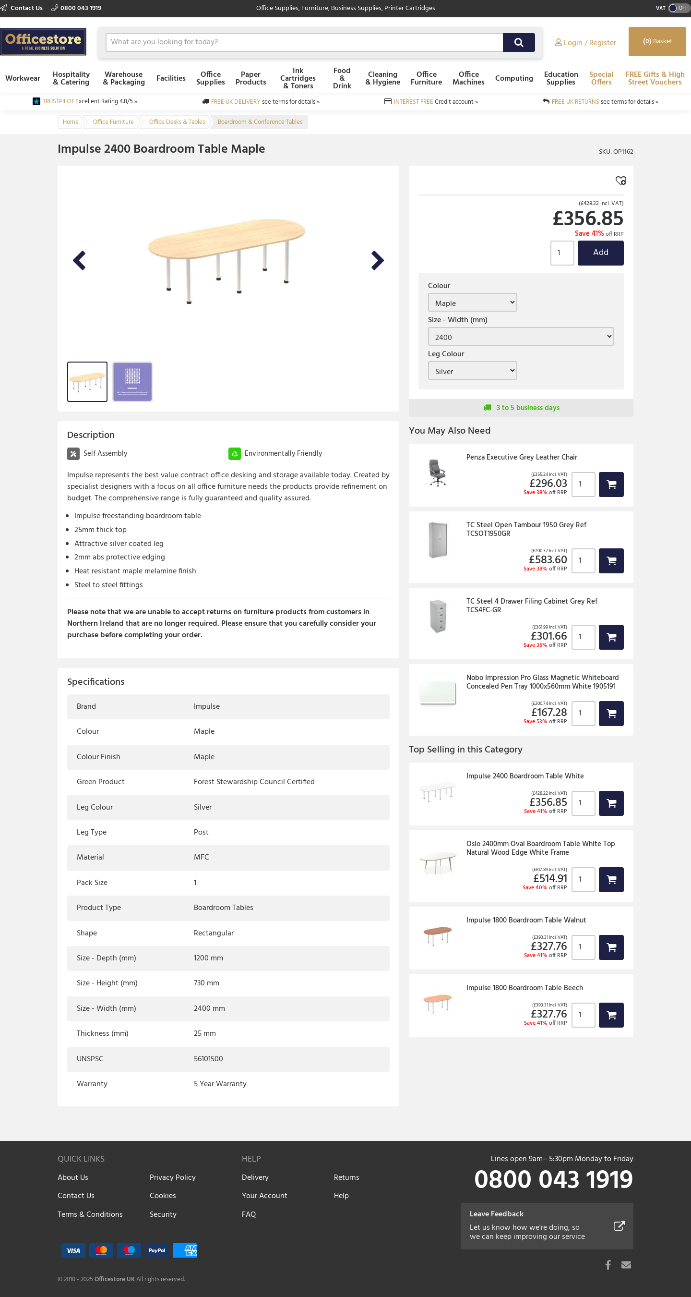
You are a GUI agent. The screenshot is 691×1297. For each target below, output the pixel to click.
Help (341, 1196)
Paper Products (251, 79)
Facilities (171, 79)
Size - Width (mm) (458, 320)
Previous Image (78, 261)
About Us (73, 1178)
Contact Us (22, 8)
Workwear (22, 79)
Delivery (255, 1178)
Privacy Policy (173, 1178)
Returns (346, 1178)
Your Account (264, 1196)
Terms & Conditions (90, 1215)
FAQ (249, 1215)
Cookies (163, 1196)
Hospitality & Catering (71, 79)
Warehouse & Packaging (124, 79)
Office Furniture (426, 79)
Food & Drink (342, 79)
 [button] (611, 484)
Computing (514, 79)
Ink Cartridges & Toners (298, 79)
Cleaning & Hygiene (382, 79)
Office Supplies (210, 79)
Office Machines (469, 79)
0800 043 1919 (76, 8)
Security (163, 1215)
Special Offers (601, 79)
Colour (439, 286)
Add (600, 253)
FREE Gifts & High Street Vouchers (655, 79)
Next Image (378, 261)
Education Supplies (561, 79)
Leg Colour (446, 354)
